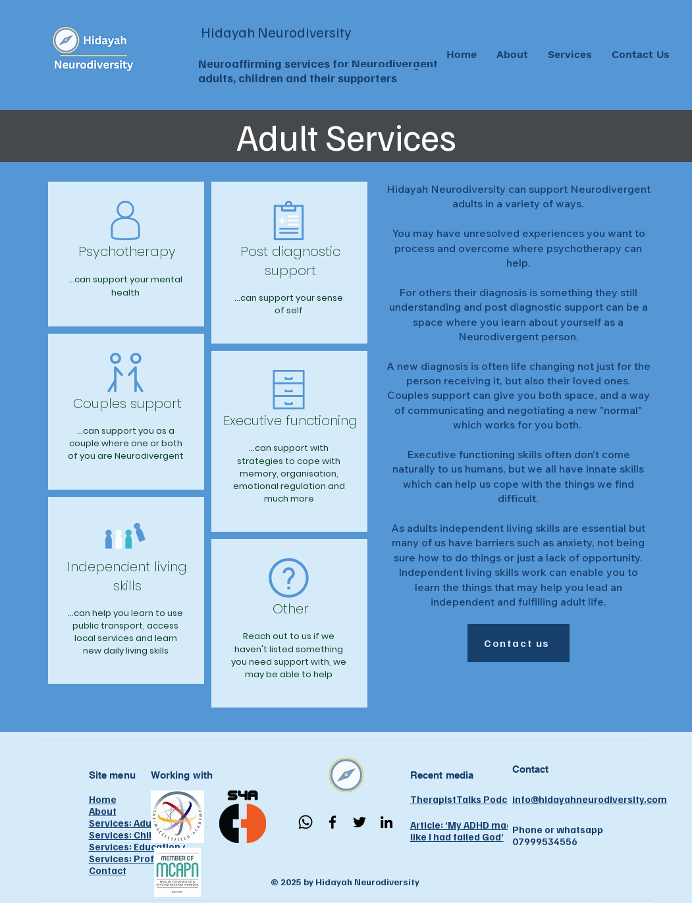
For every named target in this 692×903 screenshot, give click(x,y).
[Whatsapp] (305, 822)
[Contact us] (518, 643)
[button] (570, 54)
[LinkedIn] (386, 822)
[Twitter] (359, 822)
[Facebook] (332, 822)
